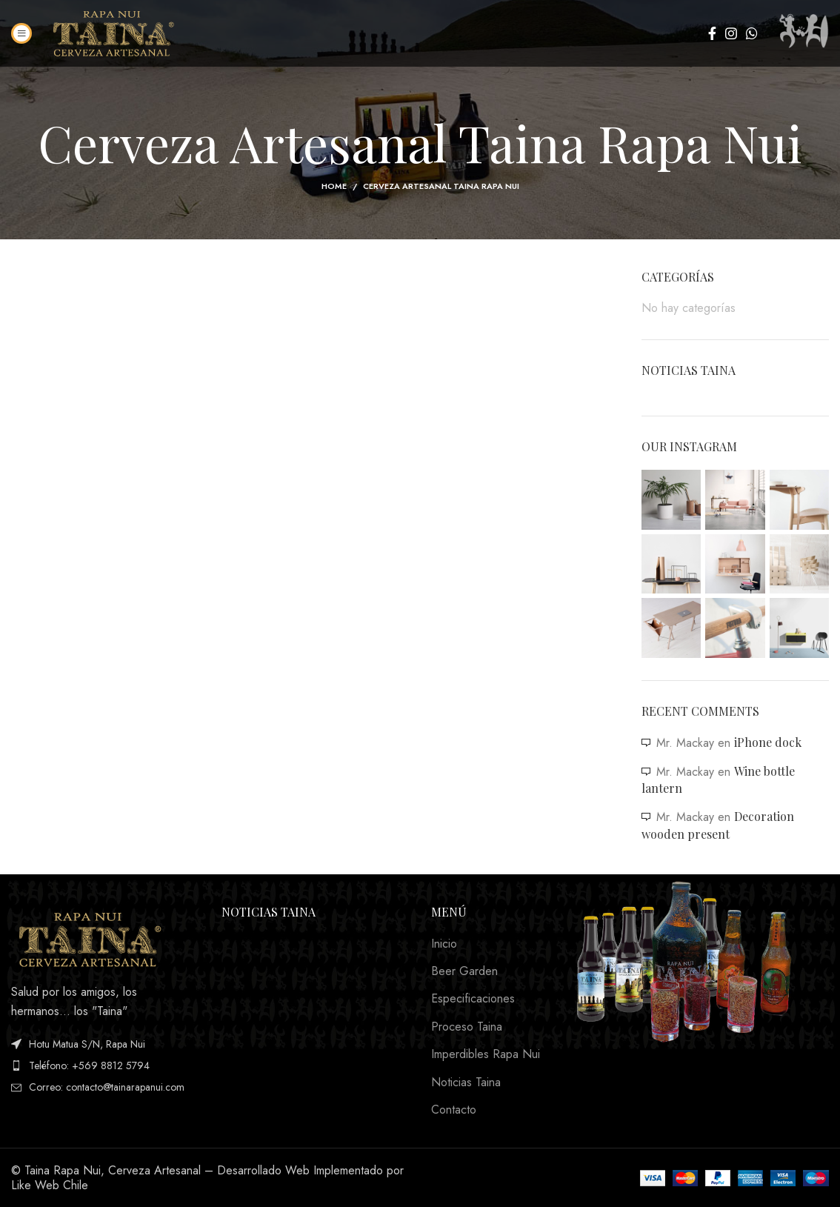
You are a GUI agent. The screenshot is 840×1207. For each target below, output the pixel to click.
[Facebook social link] (712, 33)
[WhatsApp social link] (751, 33)
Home (334, 186)
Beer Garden (464, 971)
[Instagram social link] (731, 33)
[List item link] (105, 1065)
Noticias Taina (466, 1082)
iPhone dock (767, 742)
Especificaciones (473, 999)
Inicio (444, 944)
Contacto (453, 1110)
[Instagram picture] (671, 500)
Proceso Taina (466, 1027)
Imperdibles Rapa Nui (485, 1054)
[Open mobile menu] (21, 33)
